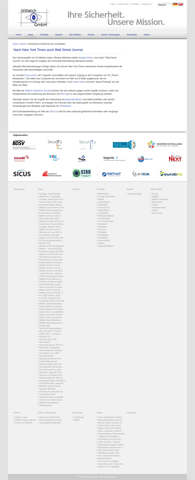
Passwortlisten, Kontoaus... (51, 306)
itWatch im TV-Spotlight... (50, 196)
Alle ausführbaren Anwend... (110, 420)
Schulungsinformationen (50, 423)
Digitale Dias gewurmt (49, 402)
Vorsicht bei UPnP (47, 394)
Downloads (132, 35)
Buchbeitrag (44, 326)
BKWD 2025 (44, 243)
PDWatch (102, 232)
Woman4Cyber (105, 458)
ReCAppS (65, 94)
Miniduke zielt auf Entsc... (50, 386)
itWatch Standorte (160, 199)
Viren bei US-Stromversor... (51, 400)
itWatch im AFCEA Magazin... (52, 246)
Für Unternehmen (106, 221)
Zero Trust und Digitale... (109, 461)
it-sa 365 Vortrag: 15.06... (50, 295)
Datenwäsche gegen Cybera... (111, 445)
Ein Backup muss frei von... (110, 439)
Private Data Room (106, 196)
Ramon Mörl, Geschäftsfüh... (52, 312)
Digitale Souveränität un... (50, 279)
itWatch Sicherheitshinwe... (51, 304)
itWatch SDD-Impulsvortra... (51, 210)
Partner (91, 35)
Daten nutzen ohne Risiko (109, 428)
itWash (101, 199)
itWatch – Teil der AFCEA (50, 249)
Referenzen (157, 202)
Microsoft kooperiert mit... (50, 358)
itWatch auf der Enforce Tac (51, 207)
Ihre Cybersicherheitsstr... (109, 456)
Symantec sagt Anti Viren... (51, 372)
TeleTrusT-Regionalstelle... (51, 328)
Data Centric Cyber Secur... (110, 425)
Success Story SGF (48, 339)
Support (58, 35)
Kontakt (135, 4)
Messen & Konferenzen (49, 417)
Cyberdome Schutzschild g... (52, 224)
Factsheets (79, 417)
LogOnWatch (104, 202)
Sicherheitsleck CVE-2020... (51, 309)
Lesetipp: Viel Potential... (50, 194)
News (30, 35)
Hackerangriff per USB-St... (51, 378)
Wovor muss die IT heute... (51, 287)
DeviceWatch (104, 240)
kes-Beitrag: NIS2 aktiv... (50, 235)
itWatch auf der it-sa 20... (50, 229)
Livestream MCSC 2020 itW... (52, 301)
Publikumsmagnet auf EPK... (52, 251)
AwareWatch (104, 210)
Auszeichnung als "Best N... (51, 345)
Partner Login (21, 417)
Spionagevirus (45, 405)
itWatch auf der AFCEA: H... (51, 293)
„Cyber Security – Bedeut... (51, 273)
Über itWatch (75, 35)
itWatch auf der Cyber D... (50, 216)
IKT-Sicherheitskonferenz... (51, 240)
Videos (147, 35)
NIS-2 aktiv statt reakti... (50, 218)
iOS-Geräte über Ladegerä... (52, 383)
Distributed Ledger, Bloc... (109, 453)
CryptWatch (103, 213)
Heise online (79, 82)
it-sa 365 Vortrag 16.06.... (50, 298)
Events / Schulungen (110, 35)
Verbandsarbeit (159, 207)
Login (112, 4)
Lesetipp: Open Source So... (52, 199)
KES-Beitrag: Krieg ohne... (51, 257)
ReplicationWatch (106, 216)
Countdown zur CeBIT (49, 353)
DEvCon (54, 111)
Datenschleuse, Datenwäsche (111, 434)
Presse (155, 194)
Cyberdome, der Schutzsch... (111, 464)
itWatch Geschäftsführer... (50, 320)
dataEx (101, 243)
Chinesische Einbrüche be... (51, 391)
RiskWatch (103, 205)
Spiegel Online (86, 57)
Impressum (147, 4)
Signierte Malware (47, 389)
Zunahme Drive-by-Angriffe (51, 397)
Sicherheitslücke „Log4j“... (51, 284)
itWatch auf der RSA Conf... (51, 254)
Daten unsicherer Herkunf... (51, 315)
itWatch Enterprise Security (38, 90)
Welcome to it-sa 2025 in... (51, 232)
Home (18, 35)
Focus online (30, 75)
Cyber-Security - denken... (110, 442)
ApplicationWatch (73, 99)
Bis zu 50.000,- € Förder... (51, 331)
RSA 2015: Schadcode (49, 347)
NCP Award (44, 342)
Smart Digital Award (48, 361)
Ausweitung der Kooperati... (51, 260)
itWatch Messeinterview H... (51, 323)
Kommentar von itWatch (50, 213)
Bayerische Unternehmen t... (111, 447)
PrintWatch (103, 238)
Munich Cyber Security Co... (110, 423)
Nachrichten (157, 213)
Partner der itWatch (23, 423)
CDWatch (102, 227)
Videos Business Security (50, 350)
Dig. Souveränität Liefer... (109, 450)
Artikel (155, 210)
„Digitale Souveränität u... (109, 436)
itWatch (155, 196)
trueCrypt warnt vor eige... (51, 369)
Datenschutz (123, 4)
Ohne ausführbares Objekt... (110, 417)
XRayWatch (65, 106)
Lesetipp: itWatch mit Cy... (51, 227)
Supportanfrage (135, 194)
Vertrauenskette (46, 356)
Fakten (155, 205)
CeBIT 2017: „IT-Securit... (50, 334)
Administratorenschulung (50, 420)
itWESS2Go (103, 194)
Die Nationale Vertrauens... (51, 367)
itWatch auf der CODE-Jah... (52, 238)
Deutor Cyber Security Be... (51, 317)
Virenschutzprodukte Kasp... (51, 276)
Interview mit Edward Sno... (51, 375)
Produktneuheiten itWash (50, 205)
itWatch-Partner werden (25, 420)
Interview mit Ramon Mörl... (51, 282)
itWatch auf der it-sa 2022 (50, 271)
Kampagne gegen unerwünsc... (53, 380)
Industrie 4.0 (44, 337)
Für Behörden (104, 218)
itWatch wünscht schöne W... (52, 221)
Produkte (44, 35)
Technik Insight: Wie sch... (51, 364)
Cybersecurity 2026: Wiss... (51, 202)
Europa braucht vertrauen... (51, 262)
